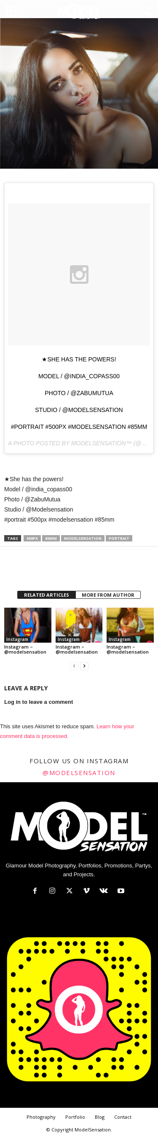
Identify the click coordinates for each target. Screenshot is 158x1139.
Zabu (17, 167)
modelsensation (83, 538)
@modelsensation (79, 772)
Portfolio (75, 1117)
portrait (119, 538)
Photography (41, 1117)
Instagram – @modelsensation (25, 649)
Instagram (19, 126)
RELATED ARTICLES (46, 595)
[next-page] (84, 666)
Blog (99, 1117)
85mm (51, 538)
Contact (122, 1117)
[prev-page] (74, 666)
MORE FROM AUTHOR (108, 595)
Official (47, 126)
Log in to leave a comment (38, 702)
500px (32, 538)
